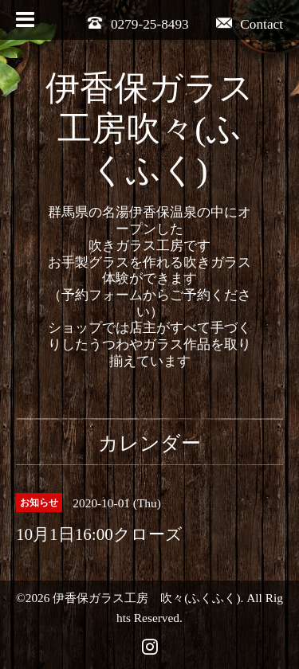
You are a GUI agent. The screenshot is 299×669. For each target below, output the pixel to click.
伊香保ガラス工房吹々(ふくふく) (149, 129)
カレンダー (149, 443)
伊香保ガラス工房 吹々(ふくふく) (146, 597)
